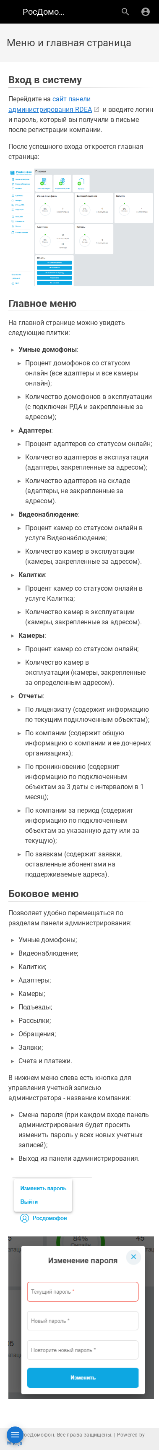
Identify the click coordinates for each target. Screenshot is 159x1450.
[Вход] (146, 12)
